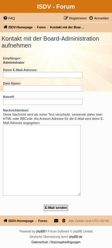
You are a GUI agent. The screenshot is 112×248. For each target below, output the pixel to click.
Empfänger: (12, 58)
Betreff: (9, 97)
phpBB (40, 231)
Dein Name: (12, 83)
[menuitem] (9, 18)
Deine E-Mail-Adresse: (20, 70)
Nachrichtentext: (16, 110)
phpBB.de (75, 236)
